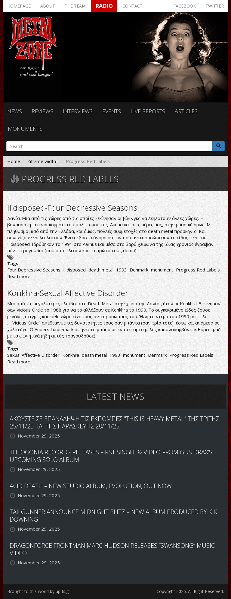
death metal (100, 270)
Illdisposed (74, 270)
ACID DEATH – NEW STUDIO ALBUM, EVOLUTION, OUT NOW (91, 486)
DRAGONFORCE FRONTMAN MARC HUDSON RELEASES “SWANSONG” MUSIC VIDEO (112, 549)
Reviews (42, 111)
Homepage (19, 6)
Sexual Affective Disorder (33, 355)
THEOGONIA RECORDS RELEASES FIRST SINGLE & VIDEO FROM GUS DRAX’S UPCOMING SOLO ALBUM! (111, 456)
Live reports (148, 111)
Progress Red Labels (198, 270)
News (14, 111)
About (47, 6)
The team (75, 6)
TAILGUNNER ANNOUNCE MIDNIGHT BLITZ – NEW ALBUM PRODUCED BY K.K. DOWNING (114, 515)
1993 (121, 270)
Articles (186, 111)
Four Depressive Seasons (33, 270)
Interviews (78, 111)
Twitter (214, 6)
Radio (104, 5)
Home (13, 161)
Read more (18, 276)
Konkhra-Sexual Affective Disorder (67, 292)
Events (111, 111)
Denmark (139, 270)
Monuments (25, 128)
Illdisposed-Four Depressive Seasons (72, 207)
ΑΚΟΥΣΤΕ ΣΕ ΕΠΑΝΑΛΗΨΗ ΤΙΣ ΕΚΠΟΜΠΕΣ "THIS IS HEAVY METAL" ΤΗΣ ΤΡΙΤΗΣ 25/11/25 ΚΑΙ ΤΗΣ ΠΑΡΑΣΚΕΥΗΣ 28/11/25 (114, 422)
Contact (132, 6)
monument (162, 270)
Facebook (184, 6)
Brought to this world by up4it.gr (38, 591)
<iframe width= (43, 161)
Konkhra (70, 355)
